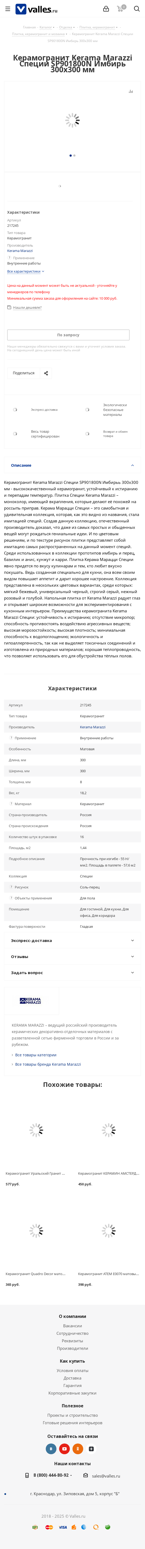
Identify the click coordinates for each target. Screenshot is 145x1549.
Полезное (72, 1406)
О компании (72, 1316)
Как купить (72, 1361)
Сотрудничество (72, 1333)
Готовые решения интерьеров (72, 1422)
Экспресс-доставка (44, 410)
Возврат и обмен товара (115, 433)
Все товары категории (35, 1054)
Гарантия (72, 1385)
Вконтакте (51, 1449)
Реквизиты (72, 1340)
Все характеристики (23, 271)
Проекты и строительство (72, 1415)
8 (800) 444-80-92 (50, 1475)
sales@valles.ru (106, 1476)
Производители (72, 1348)
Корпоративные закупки (72, 1393)
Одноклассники (77, 1449)
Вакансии (72, 1325)
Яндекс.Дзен (91, 1449)
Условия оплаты (73, 1370)
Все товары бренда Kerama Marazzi (48, 1064)
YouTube (64, 1449)
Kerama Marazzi (20, 250)
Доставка (72, 1378)
